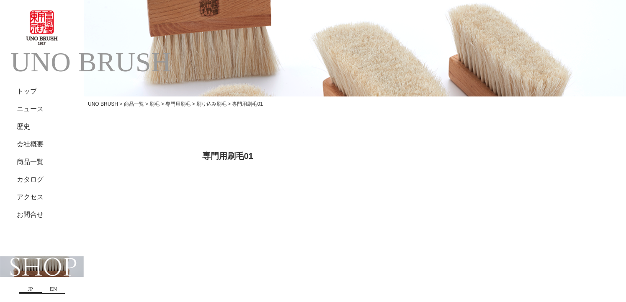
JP (30, 289)
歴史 (23, 126)
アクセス (30, 196)
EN (53, 289)
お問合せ (30, 214)
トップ (27, 91)
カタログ (30, 179)
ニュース (30, 108)
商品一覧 (30, 161)
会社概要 (30, 144)
